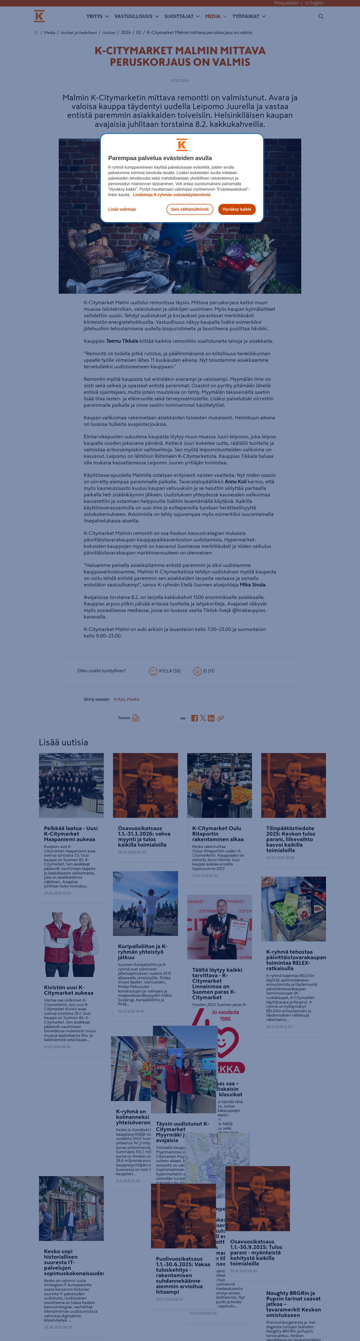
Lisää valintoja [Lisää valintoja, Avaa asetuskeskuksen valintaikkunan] (122, 209)
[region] (182, 178)
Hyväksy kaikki (237, 209)
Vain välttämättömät (190, 209)
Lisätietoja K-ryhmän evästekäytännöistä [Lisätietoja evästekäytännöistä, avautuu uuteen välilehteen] (171, 195)
